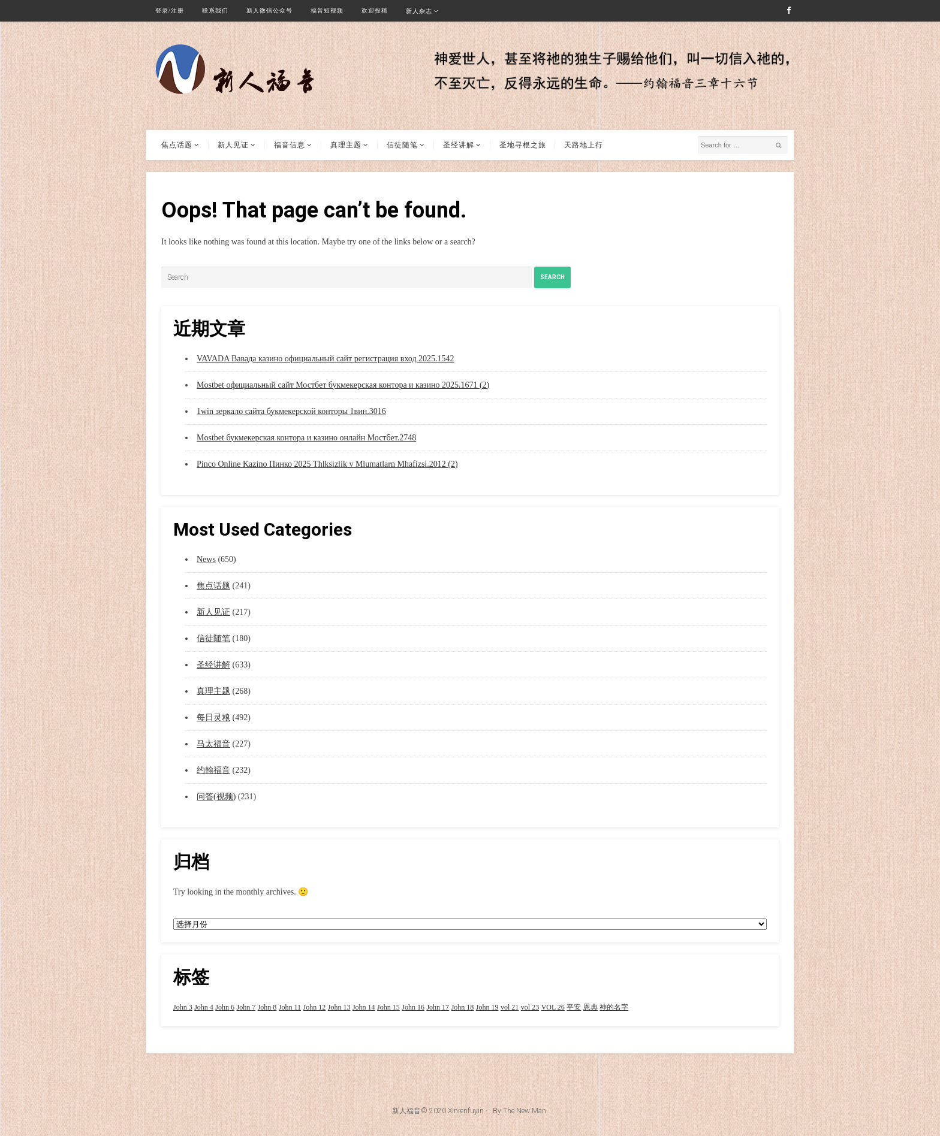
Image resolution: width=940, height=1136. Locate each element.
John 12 (314, 1007)
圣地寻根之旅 (522, 145)
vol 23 (530, 1007)
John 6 (224, 1007)
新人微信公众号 (269, 10)
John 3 (182, 1007)
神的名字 (613, 1007)
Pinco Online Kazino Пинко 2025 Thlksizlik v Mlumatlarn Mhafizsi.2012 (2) (327, 464)
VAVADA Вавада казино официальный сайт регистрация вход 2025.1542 (325, 358)
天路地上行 (583, 145)
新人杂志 (419, 11)
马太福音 (213, 743)
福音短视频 (327, 10)
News (206, 559)
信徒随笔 (402, 145)
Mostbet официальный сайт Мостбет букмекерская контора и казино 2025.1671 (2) (343, 384)
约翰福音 (213, 770)
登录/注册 (169, 10)
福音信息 (289, 145)
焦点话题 (176, 145)
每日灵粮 (213, 717)
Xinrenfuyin (466, 1111)
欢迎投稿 (374, 10)
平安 (574, 1007)
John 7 (246, 1007)
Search (552, 277)
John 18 (462, 1007)
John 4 (203, 1007)
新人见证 (233, 145)
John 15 (388, 1007)
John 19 (487, 1007)
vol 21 (510, 1007)
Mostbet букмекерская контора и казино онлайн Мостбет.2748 (306, 437)
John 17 (437, 1007)
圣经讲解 (458, 145)
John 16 (413, 1007)
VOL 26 (553, 1007)
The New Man (524, 1111)
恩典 (590, 1007)
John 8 (267, 1007)
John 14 (363, 1007)
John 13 (339, 1007)
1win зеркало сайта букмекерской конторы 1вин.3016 (291, 411)
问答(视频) (216, 796)
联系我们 (215, 10)
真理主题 (345, 145)
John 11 (290, 1007)
